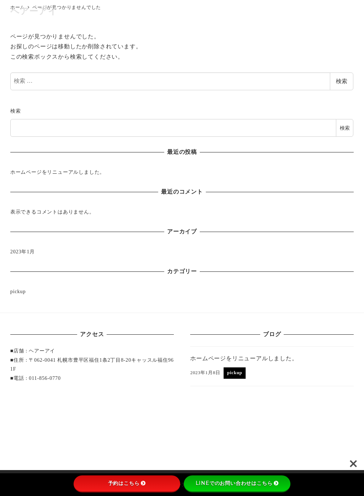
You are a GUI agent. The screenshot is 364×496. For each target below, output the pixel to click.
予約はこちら (127, 483)
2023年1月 (22, 251)
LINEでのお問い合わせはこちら (237, 483)
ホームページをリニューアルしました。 (57, 172)
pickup (18, 291)
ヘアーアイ (34, 11)
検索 (341, 81)
